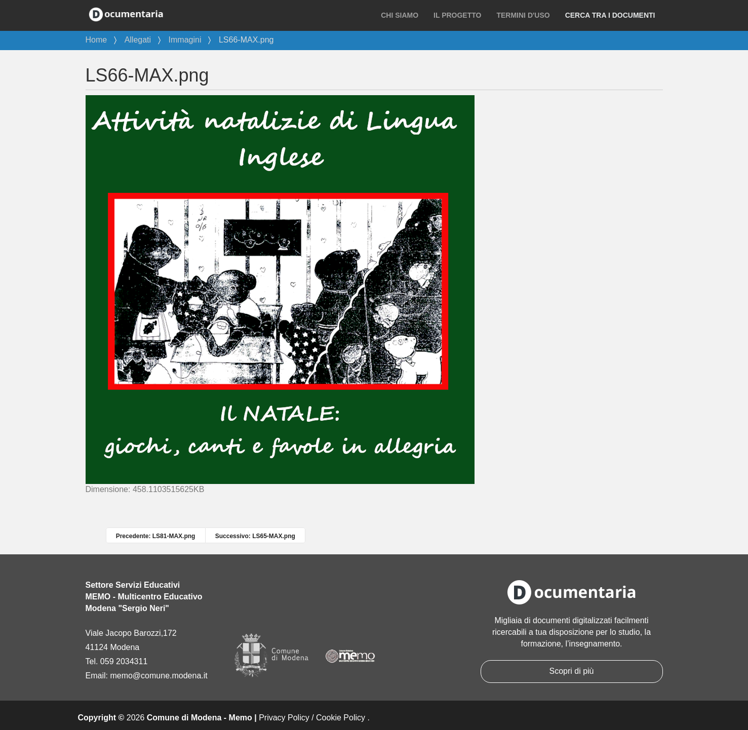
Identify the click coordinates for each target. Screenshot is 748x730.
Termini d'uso (522, 15)
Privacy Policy (284, 717)
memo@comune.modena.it (158, 675)
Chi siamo (399, 15)
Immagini (185, 39)
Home (96, 39)
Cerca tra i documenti (610, 15)
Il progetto (457, 15)
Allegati (138, 39)
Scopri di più (571, 671)
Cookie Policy (340, 717)
